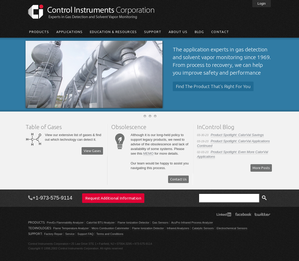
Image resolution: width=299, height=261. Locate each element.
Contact (220, 32)
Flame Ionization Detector (133, 222)
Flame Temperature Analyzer (71, 228)
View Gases (92, 151)
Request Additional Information (113, 198)
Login (261, 3)
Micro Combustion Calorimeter (110, 228)
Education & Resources (113, 32)
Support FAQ (85, 233)
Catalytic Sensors (203, 228)
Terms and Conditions (109, 233)
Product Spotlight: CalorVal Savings (237, 135)
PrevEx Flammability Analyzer (65, 222)
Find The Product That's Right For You (213, 86)
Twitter (262, 214)
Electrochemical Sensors (232, 228)
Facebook (243, 214)
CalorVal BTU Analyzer (100, 222)
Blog (199, 32)
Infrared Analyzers (178, 228)
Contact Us (178, 179)
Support (152, 32)
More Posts (261, 168)
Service (70, 233)
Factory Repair (53, 233)
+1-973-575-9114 (52, 197)
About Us (178, 32)
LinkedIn (223, 214)
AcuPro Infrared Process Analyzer (192, 222)
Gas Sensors (160, 222)
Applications (69, 32)
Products (39, 32)
